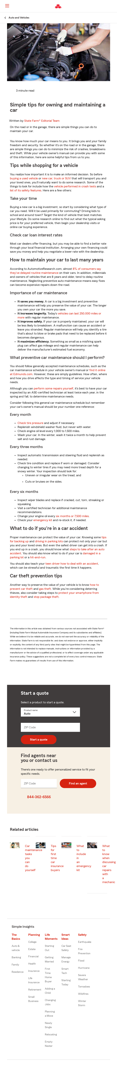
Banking (16, 957)
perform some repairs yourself (53, 388)
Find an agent (78, 783)
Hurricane (84, 968)
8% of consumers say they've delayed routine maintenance (55, 270)
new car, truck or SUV (56, 178)
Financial (33, 956)
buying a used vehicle (24, 178)
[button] (113, 6)
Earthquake (84, 942)
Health (32, 963)
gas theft (45, 588)
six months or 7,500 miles (72, 516)
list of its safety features (25, 190)
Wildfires (83, 994)
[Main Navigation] (7, 6)
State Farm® (42, 120)
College (32, 942)
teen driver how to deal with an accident (71, 563)
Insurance (34, 971)
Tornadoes (84, 986)
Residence (17, 972)
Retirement (34, 989)
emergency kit (42, 520)
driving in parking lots (49, 541)
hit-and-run (37, 557)
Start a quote (38, 739)
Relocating (51, 1034)
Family (15, 964)
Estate (32, 949)
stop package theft (46, 596)
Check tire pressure (30, 423)
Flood (81, 960)
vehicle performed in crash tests (75, 186)
